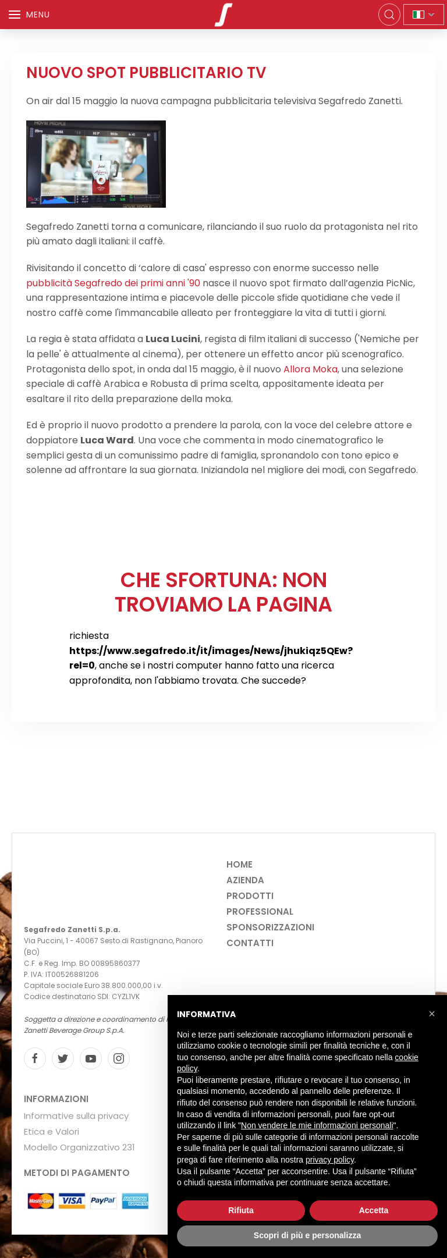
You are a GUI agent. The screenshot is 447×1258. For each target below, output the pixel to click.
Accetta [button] (374, 1210)
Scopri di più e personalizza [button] (307, 1235)
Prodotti (250, 896)
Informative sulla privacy (76, 1116)
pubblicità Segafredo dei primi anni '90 (113, 283)
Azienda (245, 880)
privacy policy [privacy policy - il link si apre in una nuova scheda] (330, 1159)
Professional (259, 911)
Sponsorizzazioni (270, 927)
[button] (432, 1013)
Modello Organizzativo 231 (79, 1147)
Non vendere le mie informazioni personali (317, 1125)
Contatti (250, 943)
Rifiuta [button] (241, 1210)
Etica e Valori (51, 1131)
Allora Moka (310, 369)
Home (239, 864)
